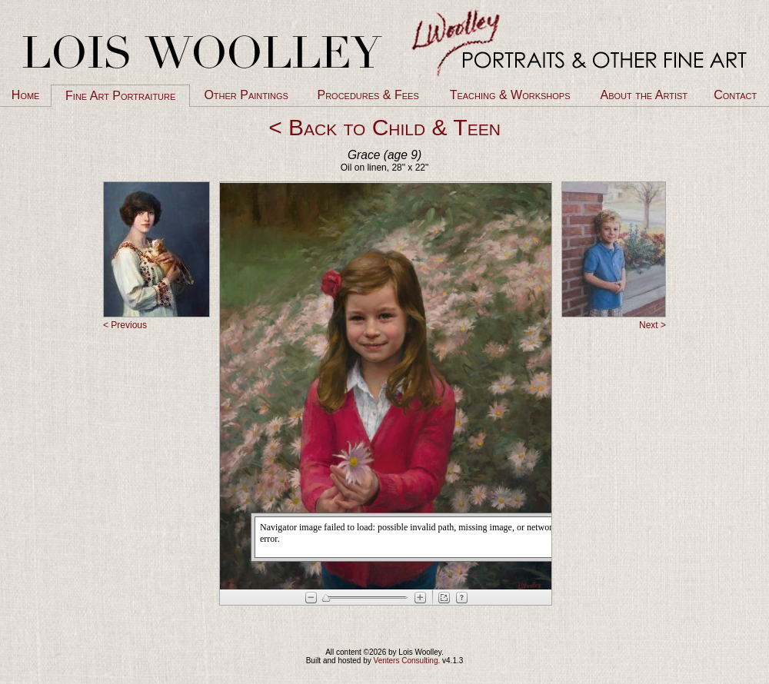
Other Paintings (246, 94)
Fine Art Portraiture (120, 95)
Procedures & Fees (367, 94)
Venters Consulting (406, 660)
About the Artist (644, 94)
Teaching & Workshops (510, 94)
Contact (735, 94)
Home (26, 94)
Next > (652, 325)
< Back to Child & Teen (384, 127)
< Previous (125, 325)
